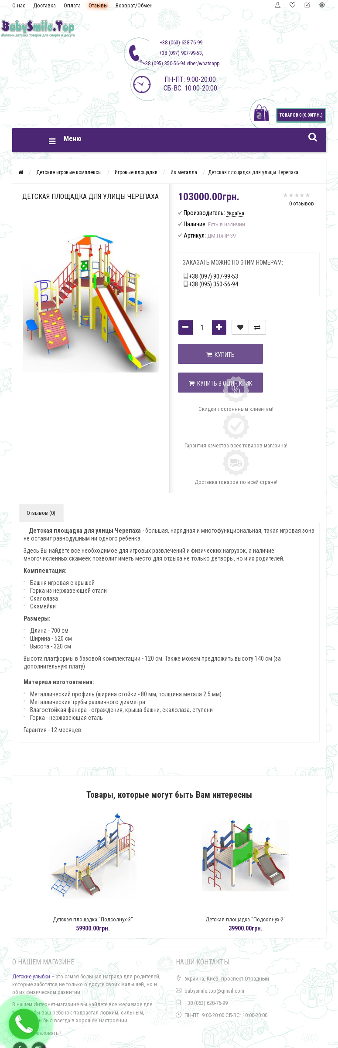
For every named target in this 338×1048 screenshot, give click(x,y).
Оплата (72, 5)
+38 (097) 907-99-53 (213, 276)
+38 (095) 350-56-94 (213, 284)
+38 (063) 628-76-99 (206, 1003)
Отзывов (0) (41, 513)
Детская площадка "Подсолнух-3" (108, 919)
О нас (18, 5)
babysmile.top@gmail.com (214, 991)
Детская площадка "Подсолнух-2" (261, 919)
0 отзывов (301, 203)
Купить (222, 354)
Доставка (44, 5)
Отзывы (98, 5)
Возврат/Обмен (134, 5)
